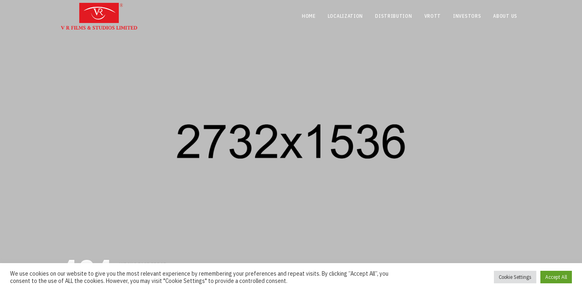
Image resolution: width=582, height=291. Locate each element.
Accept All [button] (556, 277)
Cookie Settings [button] (515, 277)
